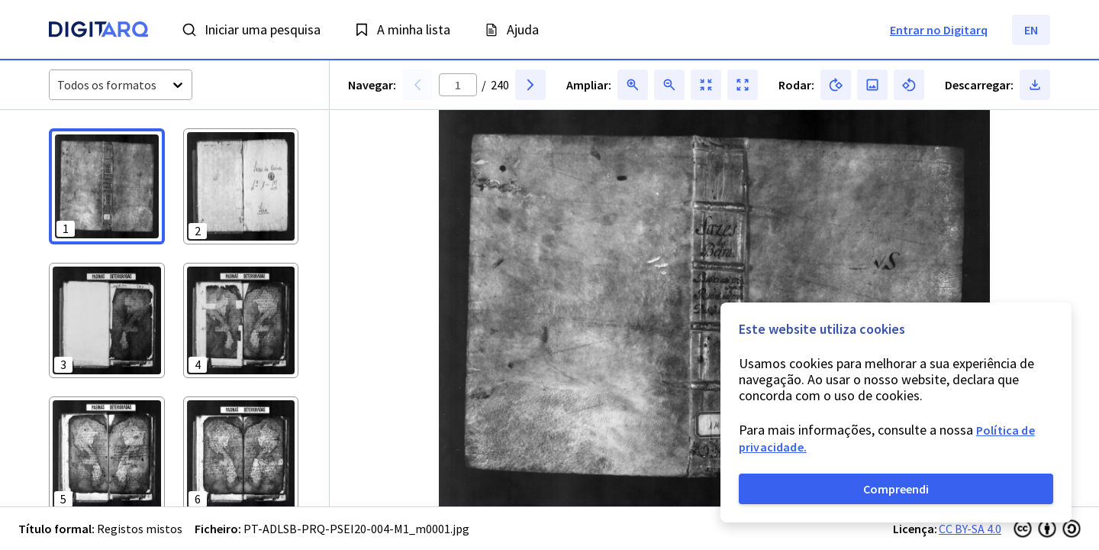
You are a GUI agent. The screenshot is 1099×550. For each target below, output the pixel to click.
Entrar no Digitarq (939, 29)
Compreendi (896, 489)
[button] (107, 186)
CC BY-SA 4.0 (970, 528)
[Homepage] (98, 31)
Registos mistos (139, 528)
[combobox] (58, 85)
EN (1031, 29)
